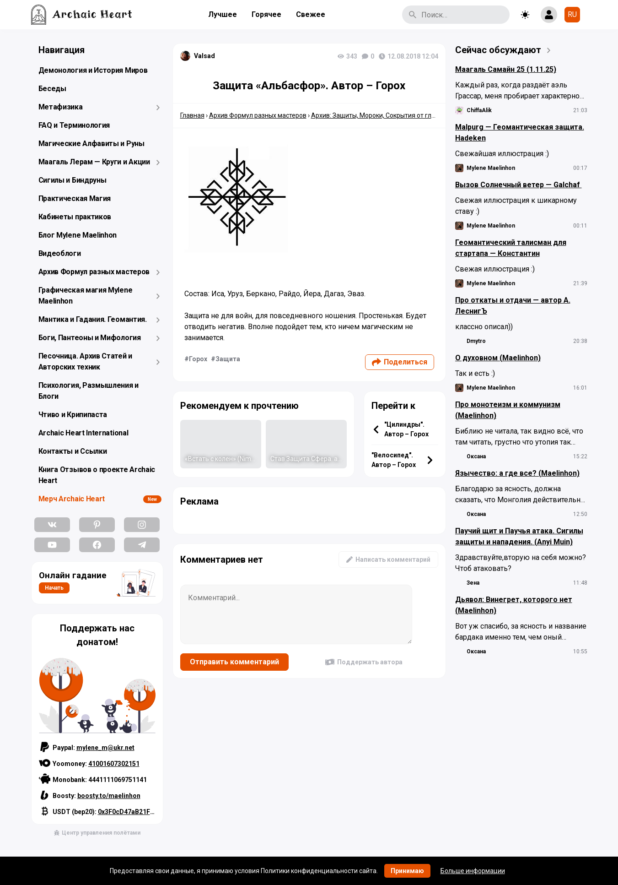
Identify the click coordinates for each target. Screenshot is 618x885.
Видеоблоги (59, 253)
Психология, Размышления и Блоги (88, 391)
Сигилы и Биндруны (72, 180)
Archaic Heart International (83, 433)
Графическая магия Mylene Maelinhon (85, 295)
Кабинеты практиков (75, 216)
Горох (198, 359)
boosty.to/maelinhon (108, 795)
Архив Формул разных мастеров (94, 271)
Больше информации (473, 870)
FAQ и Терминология (74, 125)
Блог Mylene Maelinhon (77, 235)
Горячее (266, 14)
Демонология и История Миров (93, 70)
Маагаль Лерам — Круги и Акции (94, 161)
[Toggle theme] (525, 14)
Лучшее (222, 14)
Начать (54, 588)
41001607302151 (114, 763)
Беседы (52, 88)
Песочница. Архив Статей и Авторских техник (85, 361)
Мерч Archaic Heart (71, 498)
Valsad (204, 56)
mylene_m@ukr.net (105, 747)
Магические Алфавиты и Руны (91, 143)
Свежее (310, 14)
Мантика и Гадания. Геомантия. (92, 319)
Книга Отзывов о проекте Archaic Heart (97, 475)
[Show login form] (549, 14)
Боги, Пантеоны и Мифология (89, 337)
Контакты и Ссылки (72, 451)
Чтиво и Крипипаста (72, 414)
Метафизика (60, 107)
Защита (227, 359)
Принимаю (407, 870)
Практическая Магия (74, 198)
